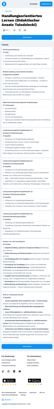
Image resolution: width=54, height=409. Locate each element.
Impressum (33, 392)
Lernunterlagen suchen (9, 360)
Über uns (42, 392)
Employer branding (33, 363)
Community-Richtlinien (9, 365)
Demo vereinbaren (32, 365)
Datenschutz (23, 392)
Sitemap (23, 395)
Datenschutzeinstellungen (10, 395)
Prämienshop (6, 363)
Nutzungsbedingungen (9, 392)
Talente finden (31, 360)
